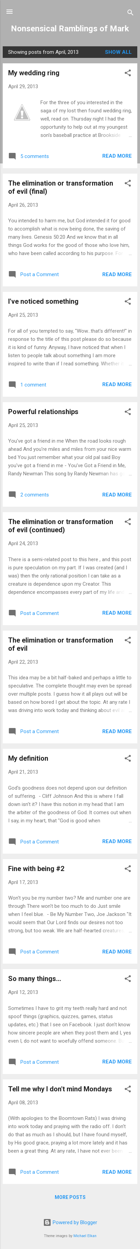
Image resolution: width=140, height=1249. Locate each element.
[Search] (130, 13)
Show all (118, 52)
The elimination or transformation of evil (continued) (60, 526)
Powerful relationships (43, 412)
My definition (28, 758)
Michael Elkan (85, 1236)
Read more (117, 156)
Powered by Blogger (70, 1222)
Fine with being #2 (36, 869)
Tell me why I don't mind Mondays (60, 1089)
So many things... (34, 979)
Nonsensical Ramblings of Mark (70, 28)
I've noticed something (43, 301)
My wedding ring (33, 73)
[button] (128, 74)
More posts (70, 1197)
